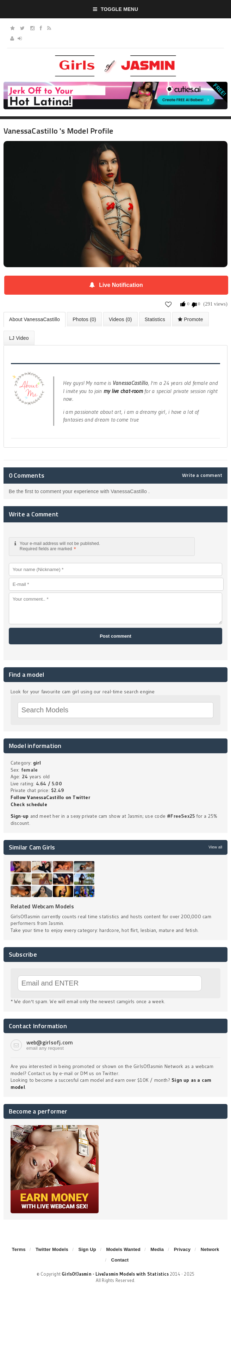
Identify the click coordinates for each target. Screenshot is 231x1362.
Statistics (155, 319)
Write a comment (202, 475)
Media (157, 1249)
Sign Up (87, 1249)
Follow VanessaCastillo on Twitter (50, 797)
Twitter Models (52, 1249)
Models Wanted (123, 1249)
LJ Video (19, 338)
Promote (190, 319)
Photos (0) (84, 319)
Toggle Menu (115, 9)
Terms (19, 1249)
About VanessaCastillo (34, 319)
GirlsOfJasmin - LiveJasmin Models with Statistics (115, 1274)
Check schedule (29, 804)
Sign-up (20, 816)
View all (215, 847)
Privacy (182, 1249)
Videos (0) (120, 319)
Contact (120, 1260)
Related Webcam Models (42, 906)
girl (37, 763)
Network (210, 1249)
